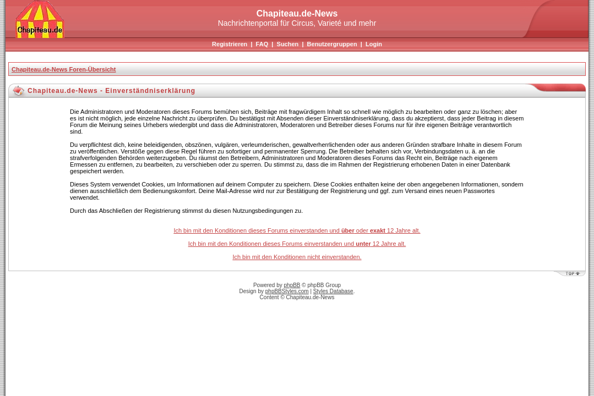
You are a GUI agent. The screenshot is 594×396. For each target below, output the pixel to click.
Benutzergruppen (332, 44)
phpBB (292, 285)
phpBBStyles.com (287, 291)
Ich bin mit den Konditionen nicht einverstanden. (296, 257)
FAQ (262, 44)
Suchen (288, 44)
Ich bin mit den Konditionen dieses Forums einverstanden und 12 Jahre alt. (297, 243)
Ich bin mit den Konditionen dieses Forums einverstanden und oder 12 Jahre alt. (296, 230)
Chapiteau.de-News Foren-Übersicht (64, 69)
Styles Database (333, 291)
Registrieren (229, 44)
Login (374, 44)
